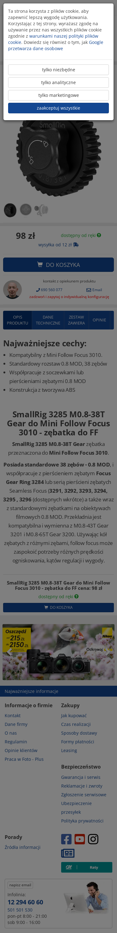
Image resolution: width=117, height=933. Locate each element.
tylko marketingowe (58, 95)
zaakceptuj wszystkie (58, 108)
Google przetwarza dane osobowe (55, 45)
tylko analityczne (58, 82)
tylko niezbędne (58, 70)
